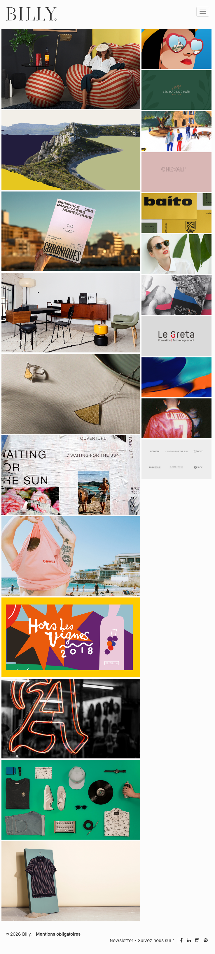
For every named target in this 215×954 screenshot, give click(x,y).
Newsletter (121, 940)
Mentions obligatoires (58, 934)
